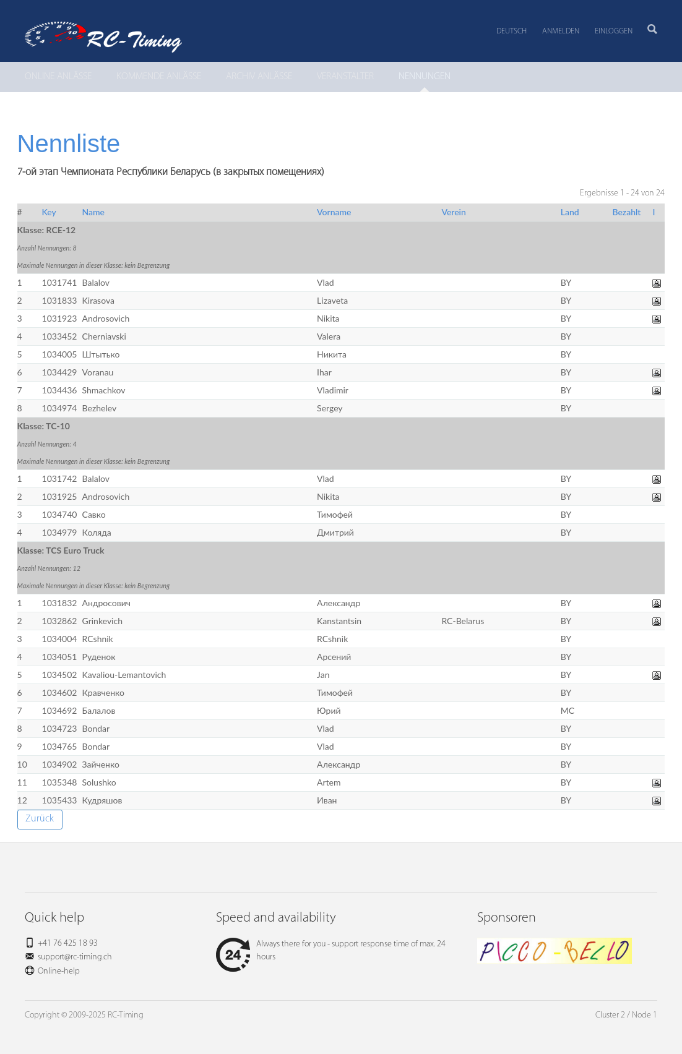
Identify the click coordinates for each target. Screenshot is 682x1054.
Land (570, 212)
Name (93, 212)
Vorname (334, 212)
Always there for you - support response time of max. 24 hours (331, 951)
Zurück (39, 819)
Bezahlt (626, 212)
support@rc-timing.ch (75, 957)
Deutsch (511, 31)
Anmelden (560, 31)
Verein (453, 212)
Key (49, 212)
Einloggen (613, 31)
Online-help (59, 971)
